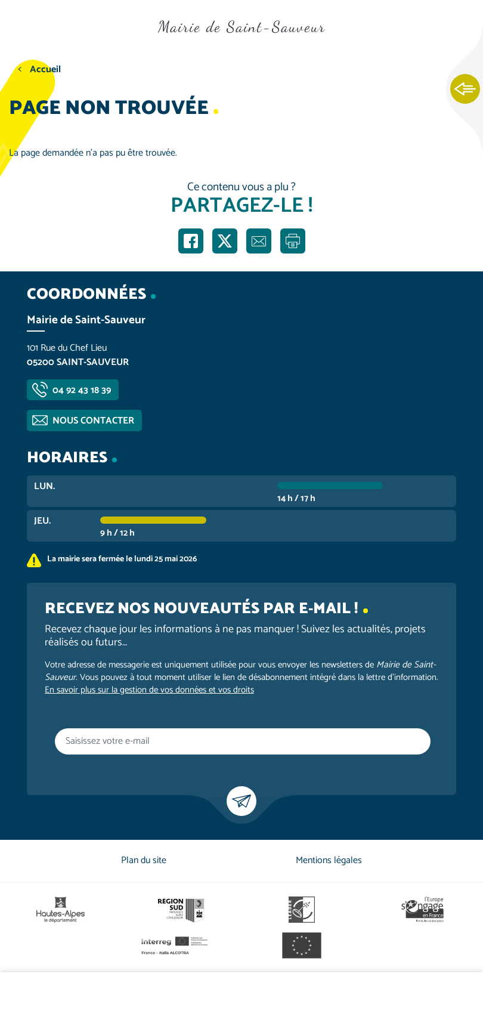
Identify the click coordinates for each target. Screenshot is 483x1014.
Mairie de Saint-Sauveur (242, 26)
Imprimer (292, 241)
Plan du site (143, 860)
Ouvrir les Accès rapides (465, 89)
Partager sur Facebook (190, 241)
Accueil (45, 69)
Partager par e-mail (258, 241)
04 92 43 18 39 (81, 390)
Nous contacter (93, 421)
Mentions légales (329, 860)
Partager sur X (224, 241)
